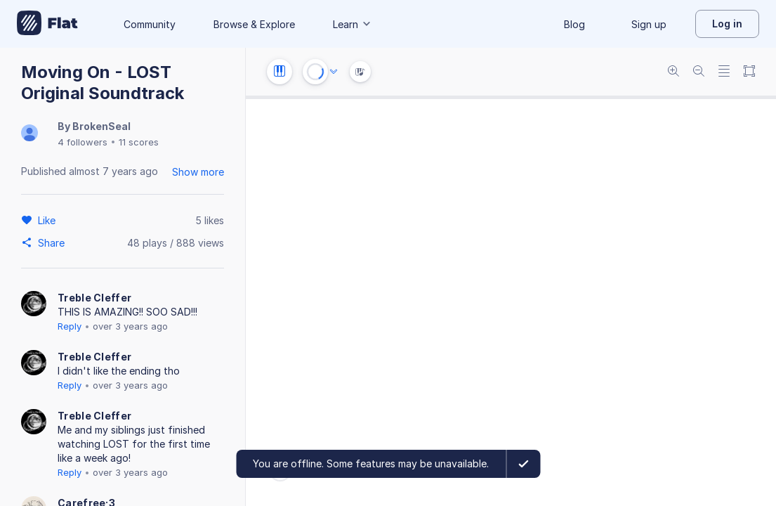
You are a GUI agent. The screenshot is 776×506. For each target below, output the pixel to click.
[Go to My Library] (47, 24)
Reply (69, 326)
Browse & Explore (254, 24)
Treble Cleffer (94, 298)
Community (150, 24)
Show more (198, 172)
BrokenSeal (101, 126)
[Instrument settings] (279, 71)
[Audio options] (333, 71)
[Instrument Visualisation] (360, 71)
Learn (352, 24)
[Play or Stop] (315, 71)
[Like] (49, 220)
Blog (574, 24)
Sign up (648, 24)
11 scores (139, 142)
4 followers (82, 142)
